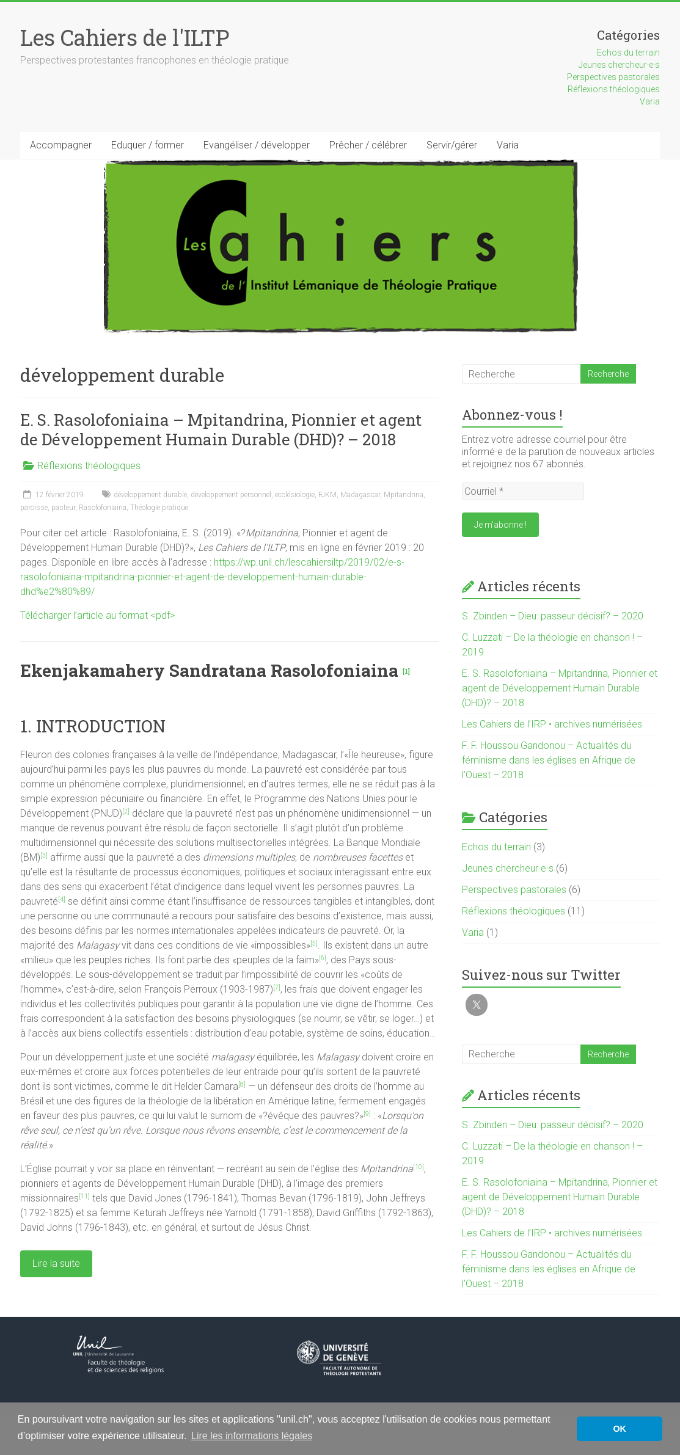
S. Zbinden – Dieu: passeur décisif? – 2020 (552, 616)
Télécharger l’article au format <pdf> (97, 615)
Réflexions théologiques (614, 89)
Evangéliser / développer (256, 145)
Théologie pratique (159, 507)
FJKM (327, 494)
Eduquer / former (147, 145)
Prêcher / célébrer (368, 145)
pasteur (63, 507)
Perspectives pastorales (613, 77)
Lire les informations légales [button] (251, 1436)
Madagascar (360, 494)
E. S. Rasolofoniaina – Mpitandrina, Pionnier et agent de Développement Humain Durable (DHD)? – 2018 (221, 429)
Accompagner (61, 145)
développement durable (150, 494)
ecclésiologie (295, 494)
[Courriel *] (523, 491)
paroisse (34, 507)
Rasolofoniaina (102, 507)
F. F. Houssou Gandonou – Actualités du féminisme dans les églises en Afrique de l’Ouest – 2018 (548, 760)
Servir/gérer (451, 145)
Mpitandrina (403, 494)
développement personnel (231, 494)
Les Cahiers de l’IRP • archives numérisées (552, 724)
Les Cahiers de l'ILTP (124, 37)
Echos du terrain (628, 52)
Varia (650, 101)
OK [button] (619, 1429)
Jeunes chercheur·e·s (619, 65)
